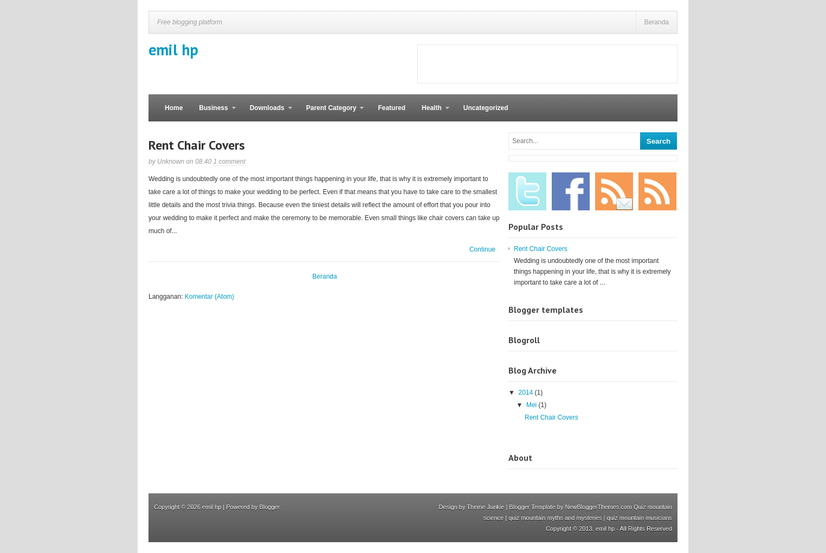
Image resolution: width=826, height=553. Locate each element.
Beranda (656, 22)
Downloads (267, 112)
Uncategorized (485, 108)
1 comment (229, 161)
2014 (527, 392)
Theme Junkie (485, 507)
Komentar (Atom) (209, 296)
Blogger (269, 507)
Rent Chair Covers (197, 145)
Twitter (527, 191)
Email (614, 191)
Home (174, 108)
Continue (482, 249)
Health (431, 112)
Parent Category (331, 112)
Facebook (571, 191)
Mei (532, 405)
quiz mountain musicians (639, 518)
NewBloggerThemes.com (599, 507)
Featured (391, 108)
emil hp (173, 50)
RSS (657, 191)
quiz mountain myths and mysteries (555, 518)
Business (213, 112)
